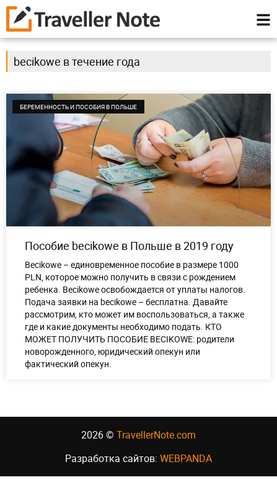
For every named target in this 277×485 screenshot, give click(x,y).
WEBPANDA (186, 467)
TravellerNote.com (156, 443)
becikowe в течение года (77, 70)
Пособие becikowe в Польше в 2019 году (129, 254)
